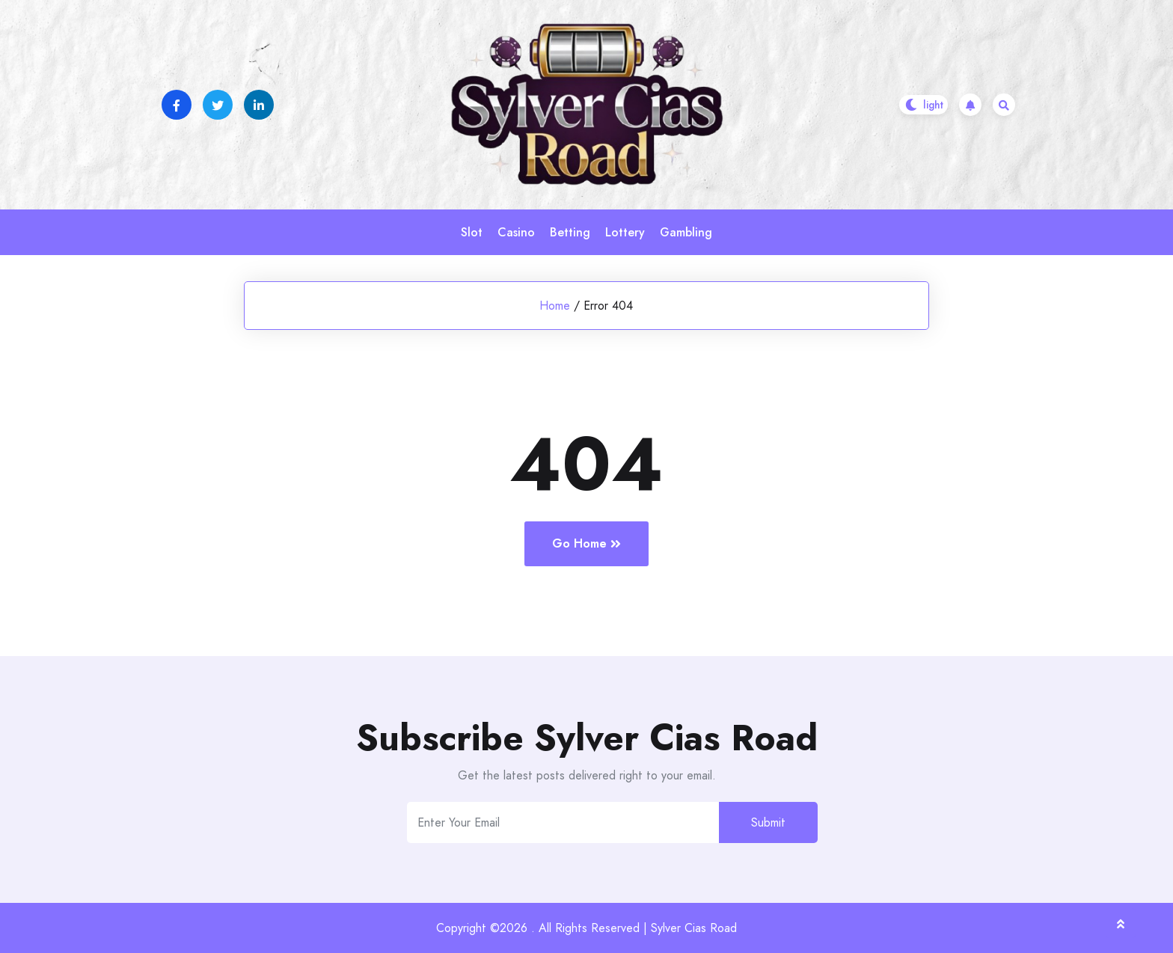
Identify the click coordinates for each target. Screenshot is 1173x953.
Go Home (586, 543)
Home (554, 305)
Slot (472, 232)
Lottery (625, 232)
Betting (570, 232)
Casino (516, 232)
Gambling (686, 232)
